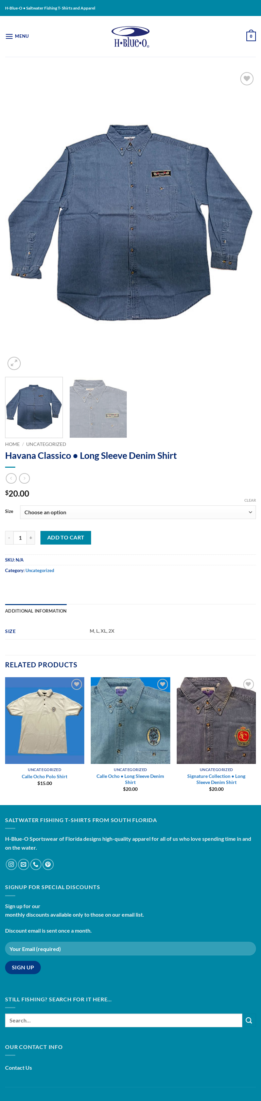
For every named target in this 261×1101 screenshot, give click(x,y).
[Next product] (11, 478)
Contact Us (18, 1067)
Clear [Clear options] (250, 500)
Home (12, 444)
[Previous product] (24, 478)
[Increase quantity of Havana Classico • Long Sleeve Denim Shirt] (31, 538)
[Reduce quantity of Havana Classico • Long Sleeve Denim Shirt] (9, 538)
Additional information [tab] (36, 611)
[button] (17, 36)
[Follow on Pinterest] (48, 864)
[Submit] (249, 1020)
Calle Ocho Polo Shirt (44, 776)
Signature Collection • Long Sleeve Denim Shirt (216, 779)
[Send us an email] (23, 864)
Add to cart (66, 537)
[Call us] (35, 864)
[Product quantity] (20, 538)
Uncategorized (46, 444)
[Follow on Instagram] (11, 864)
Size (9, 511)
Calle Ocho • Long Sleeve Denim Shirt (130, 779)
